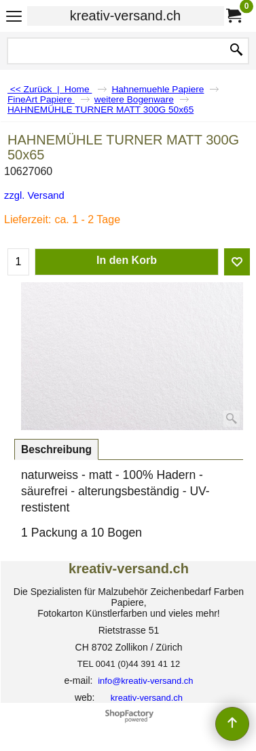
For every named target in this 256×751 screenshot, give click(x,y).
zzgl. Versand (34, 195)
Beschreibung (56, 449)
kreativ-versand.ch (125, 15)
